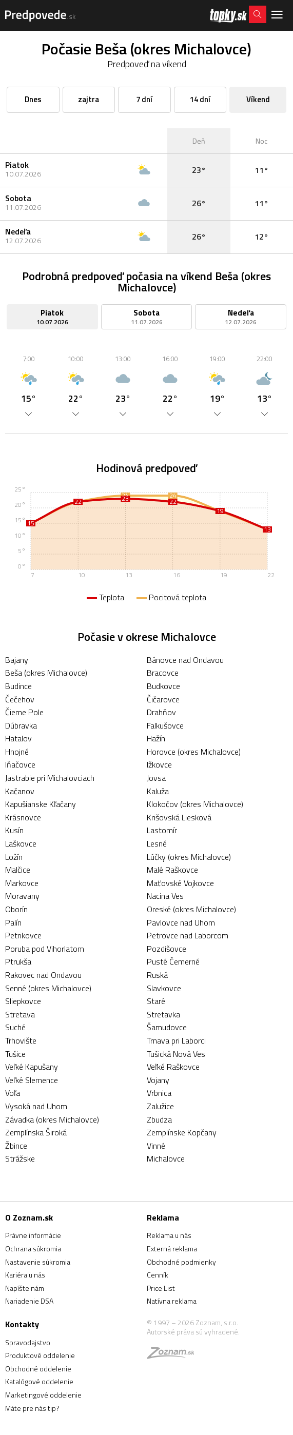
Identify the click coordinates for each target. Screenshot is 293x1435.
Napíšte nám (24, 1288)
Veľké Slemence (31, 1080)
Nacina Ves (165, 896)
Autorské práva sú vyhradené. (193, 1331)
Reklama (163, 1217)
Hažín (156, 738)
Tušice (15, 1054)
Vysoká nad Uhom (36, 1106)
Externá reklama (172, 1248)
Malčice (17, 869)
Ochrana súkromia (33, 1248)
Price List (161, 1288)
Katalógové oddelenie (39, 1381)
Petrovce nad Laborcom (187, 935)
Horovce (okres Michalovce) (194, 751)
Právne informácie (33, 1235)
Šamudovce (167, 1027)
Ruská (157, 975)
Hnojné (17, 751)
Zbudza (159, 1119)
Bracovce (163, 672)
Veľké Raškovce (173, 1066)
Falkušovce (165, 725)
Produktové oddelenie (40, 1355)
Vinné (156, 1145)
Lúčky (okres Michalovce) (189, 857)
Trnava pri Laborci (176, 1040)
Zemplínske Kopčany (182, 1132)
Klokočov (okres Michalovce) (195, 804)
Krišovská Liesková (179, 817)
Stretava (20, 1014)
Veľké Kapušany (31, 1066)
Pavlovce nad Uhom (181, 922)
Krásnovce (23, 817)
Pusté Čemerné (173, 961)
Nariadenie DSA (29, 1300)
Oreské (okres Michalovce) (191, 909)
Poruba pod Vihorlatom (44, 948)
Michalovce (166, 1158)
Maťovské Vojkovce (180, 883)
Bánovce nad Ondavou (185, 660)
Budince (18, 686)
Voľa (12, 1093)
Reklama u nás (169, 1235)
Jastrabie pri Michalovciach (49, 778)
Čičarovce (163, 699)
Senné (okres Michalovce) (48, 988)
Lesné (157, 843)
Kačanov (19, 791)
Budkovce (163, 686)
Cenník (157, 1274)
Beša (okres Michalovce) (46, 672)
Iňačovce (20, 764)
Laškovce (20, 843)
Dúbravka (21, 725)
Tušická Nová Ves (176, 1054)
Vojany (158, 1080)
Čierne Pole (24, 712)
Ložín (14, 857)
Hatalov (18, 738)
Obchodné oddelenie (38, 1368)
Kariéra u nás (25, 1274)
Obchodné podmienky (181, 1261)
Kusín (14, 830)
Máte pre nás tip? (32, 1408)
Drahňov (161, 712)
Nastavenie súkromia (37, 1261)
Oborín (16, 909)
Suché (15, 1027)
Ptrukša (18, 961)
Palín (13, 922)
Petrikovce (23, 935)
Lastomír (162, 830)
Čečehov (19, 699)
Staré (156, 1001)
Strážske (20, 1158)
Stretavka (163, 1014)
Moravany (22, 896)
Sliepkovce (23, 1001)
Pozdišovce (166, 948)
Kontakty (22, 1324)
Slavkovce (164, 988)
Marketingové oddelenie (43, 1394)
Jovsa (156, 778)
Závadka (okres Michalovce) (52, 1119)
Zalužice (160, 1106)
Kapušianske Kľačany (40, 804)
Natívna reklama (172, 1300)
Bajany (16, 660)
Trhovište (20, 1040)
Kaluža (158, 791)
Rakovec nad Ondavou (43, 975)
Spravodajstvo (27, 1342)
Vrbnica (159, 1093)
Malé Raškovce (172, 869)
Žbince (16, 1145)
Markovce (21, 883)
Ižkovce (159, 764)
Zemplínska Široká (36, 1132)
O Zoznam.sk (29, 1217)
